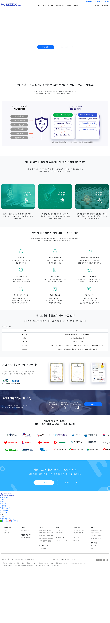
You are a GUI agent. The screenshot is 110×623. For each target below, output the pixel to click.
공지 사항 (6, 533)
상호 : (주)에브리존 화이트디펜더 (11, 563)
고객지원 (68, 5)
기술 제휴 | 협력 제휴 (97, 535)
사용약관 (55, 559)
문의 (1, 514)
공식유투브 (13, 521)
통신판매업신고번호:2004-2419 (59, 563)
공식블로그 (4, 521)
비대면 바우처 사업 (61, 540)
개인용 (2, 499)
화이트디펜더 (105, 5)
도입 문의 (43, 483)
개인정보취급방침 (64, 559)
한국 (107, 1)
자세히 (93, 404)
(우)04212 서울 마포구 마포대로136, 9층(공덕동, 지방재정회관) (18, 566)
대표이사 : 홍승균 (26, 563)
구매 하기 (64, 47)
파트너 (76, 5)
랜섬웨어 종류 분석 (78, 533)
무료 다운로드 (4, 512)
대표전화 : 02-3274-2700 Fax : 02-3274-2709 (47, 566)
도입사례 (50, 5)
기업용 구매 (59, 533)
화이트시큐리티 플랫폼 (45, 541)
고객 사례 (3, 506)
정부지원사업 (89, 1)
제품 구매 (3, 504)
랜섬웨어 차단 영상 (78, 530)
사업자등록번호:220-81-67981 (40, 563)
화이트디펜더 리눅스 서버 (46, 535)
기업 (44, 5)
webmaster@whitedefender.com (77, 563)
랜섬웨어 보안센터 (5, 508)
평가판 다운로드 (25, 537)
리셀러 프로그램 (95, 533)
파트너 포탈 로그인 (96, 538)
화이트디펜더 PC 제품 (27, 530)
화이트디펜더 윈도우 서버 (46, 533)
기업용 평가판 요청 (44, 548)
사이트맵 (74, 559)
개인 (39, 5)
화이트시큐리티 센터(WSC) (46, 538)
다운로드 (96, 5)
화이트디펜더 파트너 (96, 530)
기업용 (2, 501)
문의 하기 (45, 47)
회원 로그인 (98, 1)
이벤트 (92, 548)
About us (6, 530)
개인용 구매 (59, 530)
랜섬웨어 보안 (60, 5)
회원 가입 (11, 519)
